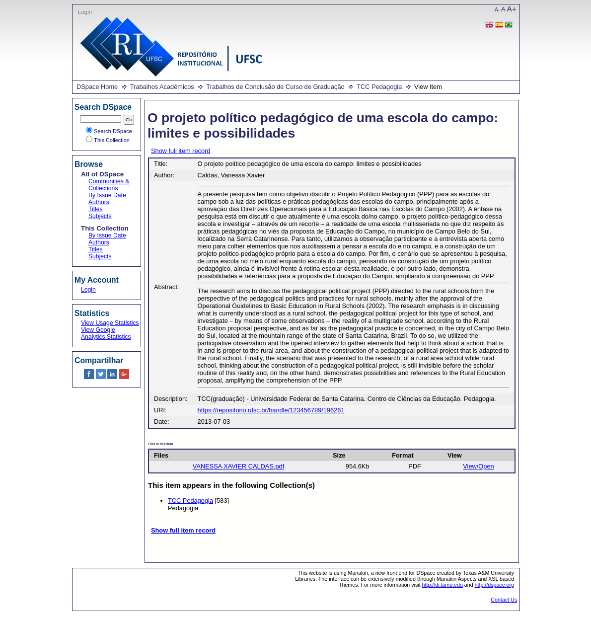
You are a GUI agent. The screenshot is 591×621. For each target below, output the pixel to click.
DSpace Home (97, 86)
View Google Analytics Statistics (106, 333)
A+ (512, 8)
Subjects (100, 216)
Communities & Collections (108, 185)
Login (85, 12)
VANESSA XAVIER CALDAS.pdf (238, 466)
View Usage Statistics (110, 322)
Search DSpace (109, 131)
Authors (98, 202)
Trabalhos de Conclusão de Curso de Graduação (275, 86)
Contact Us (504, 600)
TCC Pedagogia (379, 86)
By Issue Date (107, 195)
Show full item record (180, 151)
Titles (95, 209)
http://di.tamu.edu (442, 585)
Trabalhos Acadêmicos (162, 86)
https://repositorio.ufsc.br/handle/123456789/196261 (271, 410)
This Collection (108, 140)
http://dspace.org (494, 585)
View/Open (478, 466)
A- (497, 9)
